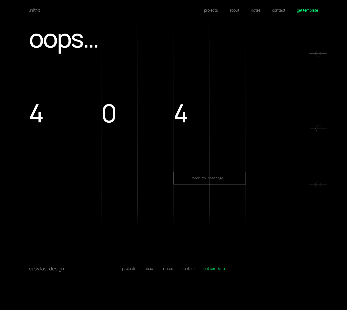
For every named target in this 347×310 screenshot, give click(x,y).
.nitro (34, 10)
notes (255, 10)
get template (307, 10)
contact (278, 10)
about (234, 10)
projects (211, 10)
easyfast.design (46, 267)
